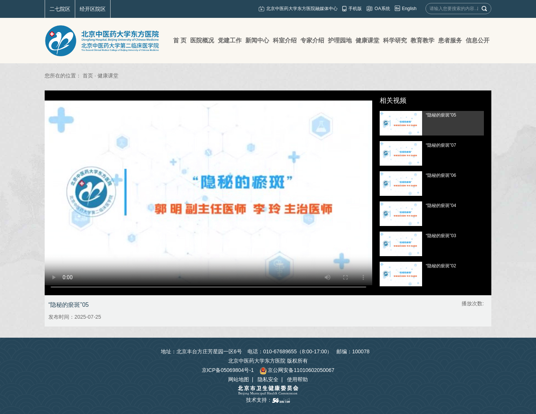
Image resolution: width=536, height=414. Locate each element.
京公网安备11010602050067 (296, 370)
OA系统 (382, 8)
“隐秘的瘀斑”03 (441, 235)
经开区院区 (93, 9)
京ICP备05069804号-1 (228, 370)
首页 (88, 76)
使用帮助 (297, 379)
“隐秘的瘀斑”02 (441, 265)
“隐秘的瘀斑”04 (441, 205)
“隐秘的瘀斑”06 (441, 175)
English (409, 8)
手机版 (355, 8)
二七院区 (60, 9)
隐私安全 (268, 379)
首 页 (179, 40)
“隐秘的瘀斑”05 (441, 115)
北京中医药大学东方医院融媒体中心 (302, 8)
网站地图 (238, 379)
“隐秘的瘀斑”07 (441, 145)
